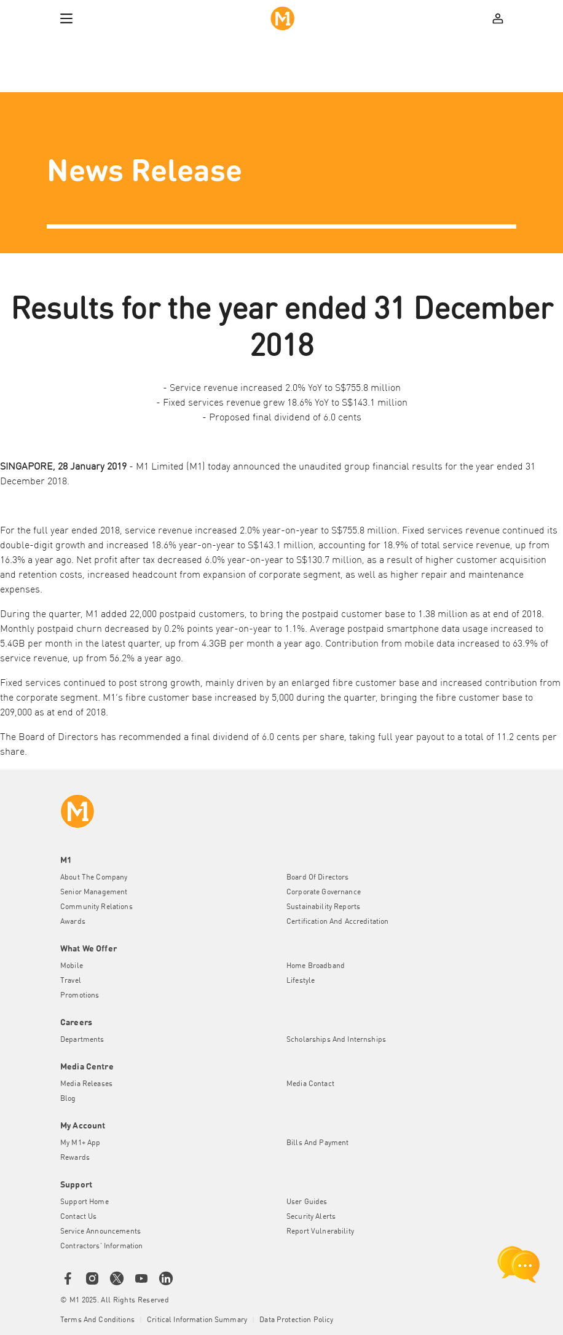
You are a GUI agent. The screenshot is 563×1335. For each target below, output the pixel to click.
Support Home (84, 1202)
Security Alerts (311, 1217)
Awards (72, 922)
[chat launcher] (518, 1264)
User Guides (307, 1202)
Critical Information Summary (197, 1320)
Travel (70, 981)
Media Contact (310, 1084)
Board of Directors (317, 877)
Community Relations (96, 907)
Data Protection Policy (296, 1320)
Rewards (75, 1158)
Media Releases (86, 1084)
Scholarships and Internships (336, 1040)
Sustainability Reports (323, 907)
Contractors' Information (101, 1246)
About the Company (93, 877)
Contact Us (78, 1217)
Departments (82, 1040)
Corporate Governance (323, 892)
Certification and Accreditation (337, 922)
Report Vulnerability (320, 1231)
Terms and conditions (97, 1320)
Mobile (71, 966)
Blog (68, 1099)
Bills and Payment (317, 1143)
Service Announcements (100, 1231)
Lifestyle (300, 981)
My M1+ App (80, 1143)
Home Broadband (315, 966)
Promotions (79, 995)
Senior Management (93, 892)
